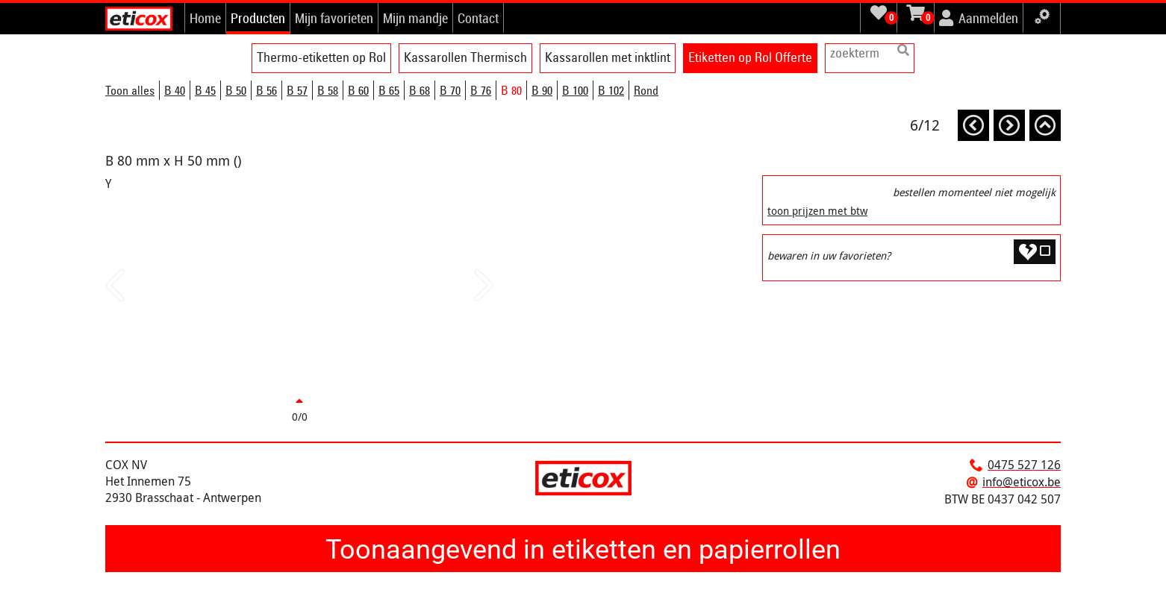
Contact (478, 18)
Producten (258, 18)
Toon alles (130, 90)
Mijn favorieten (334, 18)
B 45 (205, 90)
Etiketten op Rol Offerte (750, 57)
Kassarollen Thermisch (465, 57)
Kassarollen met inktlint (607, 57)
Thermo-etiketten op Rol (321, 57)
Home (205, 18)
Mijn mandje (415, 18)
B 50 (235, 90)
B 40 (174, 90)
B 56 (266, 90)
